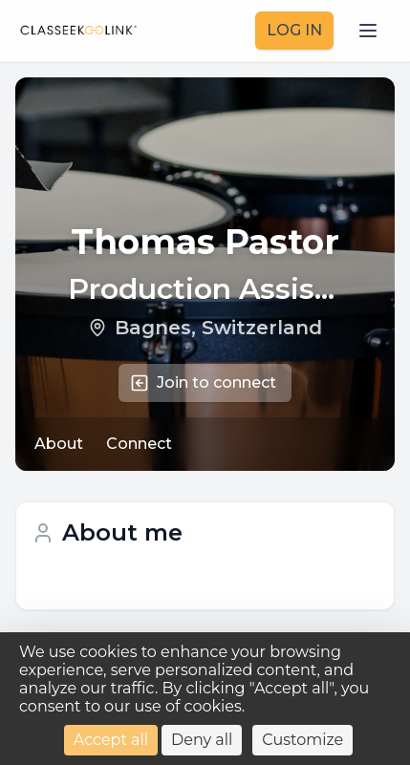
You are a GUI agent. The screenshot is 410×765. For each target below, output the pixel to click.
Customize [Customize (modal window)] (302, 740)
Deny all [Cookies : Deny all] (201, 740)
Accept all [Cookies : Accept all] (111, 740)
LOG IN (294, 30)
